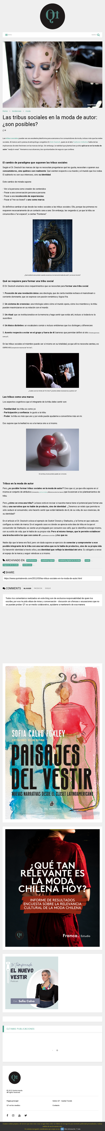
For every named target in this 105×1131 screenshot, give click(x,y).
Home (5, 111)
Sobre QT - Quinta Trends (62, 1101)
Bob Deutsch (55, 142)
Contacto (56, 1105)
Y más (78, 1129)
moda (28, 111)
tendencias (16, 111)
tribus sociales (12, 138)
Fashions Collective (80, 142)
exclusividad (43, 492)
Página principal (12, 1101)
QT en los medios (13, 1105)
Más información (69, 1129)
